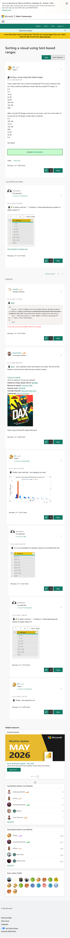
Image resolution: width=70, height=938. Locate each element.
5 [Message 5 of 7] (13, 256)
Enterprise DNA (27, 386)
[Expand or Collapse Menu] (3, 21)
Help (52, 26)
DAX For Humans (23, 394)
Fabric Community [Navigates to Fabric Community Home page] (24, 16)
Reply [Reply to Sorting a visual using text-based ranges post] (58, 170)
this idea (35, 383)
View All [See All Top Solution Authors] (10, 822)
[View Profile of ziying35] (15, 289)
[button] (46, 57)
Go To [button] (60, 26)
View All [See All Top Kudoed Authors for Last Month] (10, 866)
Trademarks (4, 925)
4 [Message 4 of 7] (16, 584)
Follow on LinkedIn (13, 378)
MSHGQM (21, 389)
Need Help (17, 160)
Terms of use (5, 922)
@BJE (13, 303)
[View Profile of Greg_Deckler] (17, 354)
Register (38, 26)
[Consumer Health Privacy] (35, 932)
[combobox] (42, 31)
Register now (6, 10)
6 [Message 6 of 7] (18, 708)
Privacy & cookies (6, 918)
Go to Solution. (38, 152)
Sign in (46, 26)
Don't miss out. (45, 37)
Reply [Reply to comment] (58, 261)
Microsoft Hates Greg (29, 392)
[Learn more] (14, 770)
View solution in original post (17, 249)
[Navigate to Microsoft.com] (7, 16)
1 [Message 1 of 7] (13, 165)
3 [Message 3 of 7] (15, 513)
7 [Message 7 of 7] (13, 334)
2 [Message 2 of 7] (13, 438)
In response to (20, 196)
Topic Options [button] (57, 57)
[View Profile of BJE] (14, 67)
